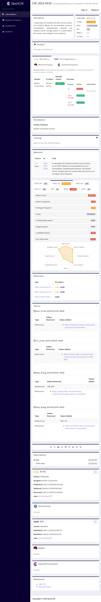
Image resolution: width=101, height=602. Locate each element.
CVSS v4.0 (41, 183)
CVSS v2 (40, 189)
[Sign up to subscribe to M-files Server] (93, 463)
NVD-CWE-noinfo (45, 587)
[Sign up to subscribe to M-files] (93, 460)
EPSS (70, 189)
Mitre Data (41, 59)
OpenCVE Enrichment (68, 65)
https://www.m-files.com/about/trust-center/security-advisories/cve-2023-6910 (79, 357)
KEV (55, 189)
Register (95, 10)
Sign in (84, 10)
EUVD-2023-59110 (45, 166)
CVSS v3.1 (61, 183)
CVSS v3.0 (82, 183)
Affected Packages (43, 65)
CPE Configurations (65, 59)
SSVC (86, 189)
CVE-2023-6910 (42, 3)
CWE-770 (42, 584)
